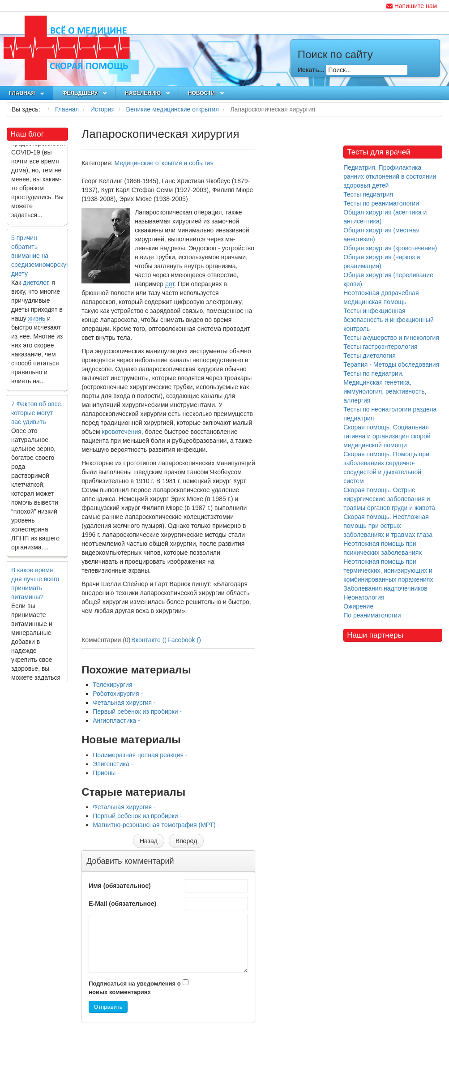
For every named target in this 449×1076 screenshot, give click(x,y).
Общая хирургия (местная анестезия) (381, 235)
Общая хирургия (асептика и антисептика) (385, 217)
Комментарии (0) (105, 639)
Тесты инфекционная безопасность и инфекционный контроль (388, 319)
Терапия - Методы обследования (391, 364)
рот (169, 283)
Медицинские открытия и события (164, 163)
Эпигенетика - (113, 763)
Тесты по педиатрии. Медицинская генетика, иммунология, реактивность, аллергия (384, 387)
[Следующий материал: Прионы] (186, 841)
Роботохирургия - (118, 693)
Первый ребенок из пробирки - (137, 711)
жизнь (37, 321)
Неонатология (363, 597)
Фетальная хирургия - (124, 702)
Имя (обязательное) (119, 885)
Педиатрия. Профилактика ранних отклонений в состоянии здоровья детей (389, 176)
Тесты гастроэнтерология (380, 346)
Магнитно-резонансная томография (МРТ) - (156, 824)
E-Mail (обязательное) (122, 903)
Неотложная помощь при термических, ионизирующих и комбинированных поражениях (388, 570)
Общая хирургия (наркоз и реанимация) (381, 261)
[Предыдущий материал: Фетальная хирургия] (148, 841)
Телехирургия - (114, 684)
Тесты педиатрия (368, 194)
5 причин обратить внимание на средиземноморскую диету (41, 258)
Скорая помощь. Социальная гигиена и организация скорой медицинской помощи (386, 436)
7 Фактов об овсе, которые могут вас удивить (37, 415)
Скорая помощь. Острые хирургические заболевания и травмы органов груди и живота (389, 498)
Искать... (311, 69)
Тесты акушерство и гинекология (391, 337)
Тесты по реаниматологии (381, 203)
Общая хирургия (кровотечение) (390, 248)
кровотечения (121, 431)
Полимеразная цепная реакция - (140, 755)
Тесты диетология (369, 355)
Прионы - (106, 772)
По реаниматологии (372, 615)
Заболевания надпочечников (385, 588)
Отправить (108, 1006)
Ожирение (358, 606)
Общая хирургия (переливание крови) (388, 279)
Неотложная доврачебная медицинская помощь (381, 297)
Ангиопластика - (116, 720)
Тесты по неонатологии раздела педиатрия (389, 414)
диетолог (35, 285)
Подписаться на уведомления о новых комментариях (135, 987)
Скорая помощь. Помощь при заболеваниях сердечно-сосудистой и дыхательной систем (386, 467)
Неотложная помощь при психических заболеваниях (382, 548)
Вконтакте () (149, 639)
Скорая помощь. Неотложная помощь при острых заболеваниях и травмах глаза (387, 525)
